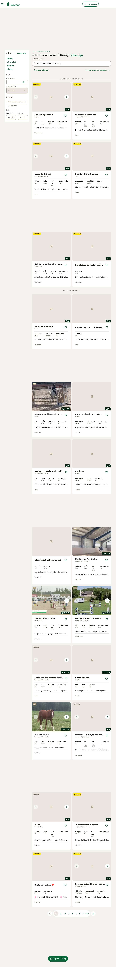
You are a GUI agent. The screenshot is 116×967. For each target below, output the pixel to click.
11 (79, 914)
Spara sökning (41, 70)
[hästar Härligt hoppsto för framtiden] (91, 600)
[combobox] (14, 82)
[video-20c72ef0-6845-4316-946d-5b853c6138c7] (91, 541)
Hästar (10, 58)
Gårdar (10, 69)
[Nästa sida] (93, 913)
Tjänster (10, 66)
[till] (25, 117)
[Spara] (65, 115)
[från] (13, 117)
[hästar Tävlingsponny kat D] (51, 600)
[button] (51, 97)
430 (87, 914)
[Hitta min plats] (23, 82)
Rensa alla (21, 53)
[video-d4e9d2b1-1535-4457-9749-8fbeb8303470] (51, 396)
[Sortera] (97, 70)
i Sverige (77, 55)
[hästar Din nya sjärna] (51, 716)
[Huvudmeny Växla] (2, 4)
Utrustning (11, 62)
